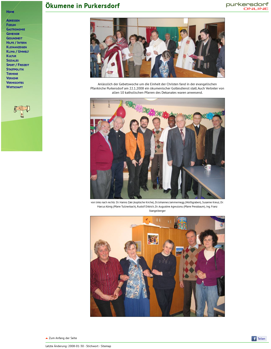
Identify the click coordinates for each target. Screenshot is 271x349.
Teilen (261, 339)
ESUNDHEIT (14, 38)
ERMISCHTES (15, 82)
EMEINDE (12, 34)
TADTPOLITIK (15, 69)
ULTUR (11, 56)
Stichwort (92, 346)
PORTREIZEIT (17, 65)
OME (10, 12)
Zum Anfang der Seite (61, 338)
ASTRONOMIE (15, 29)
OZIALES (12, 60)
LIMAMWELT (17, 51)
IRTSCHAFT (14, 87)
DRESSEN (13, 20)
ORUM (11, 25)
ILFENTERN (16, 42)
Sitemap (106, 346)
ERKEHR (12, 78)
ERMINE (12, 73)
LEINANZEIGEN (16, 47)
